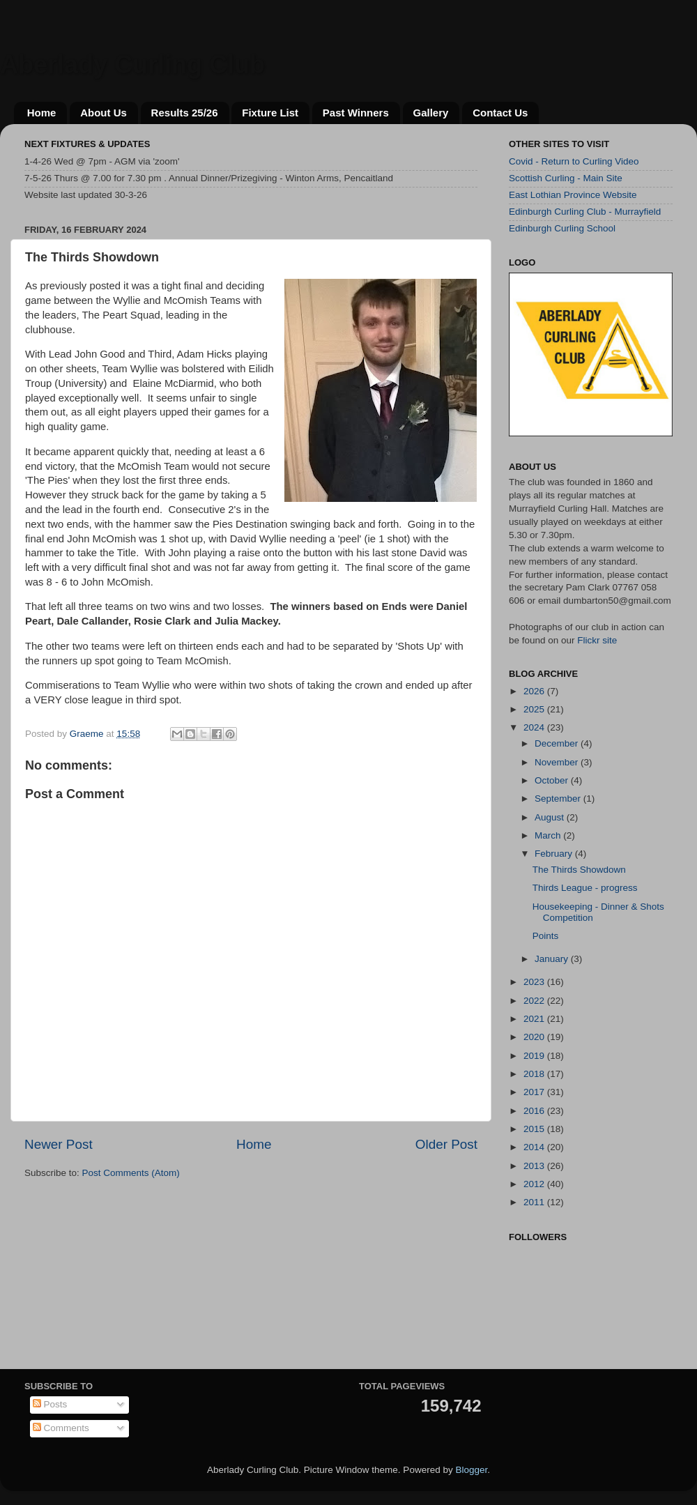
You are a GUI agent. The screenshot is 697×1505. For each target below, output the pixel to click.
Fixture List (270, 113)
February (555, 853)
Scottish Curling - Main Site (565, 178)
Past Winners (356, 113)
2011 (535, 1202)
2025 (535, 709)
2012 (535, 1184)
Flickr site (597, 640)
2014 (535, 1147)
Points (546, 936)
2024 (535, 727)
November (558, 762)
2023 (535, 982)
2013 (535, 1166)
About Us (103, 113)
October (553, 780)
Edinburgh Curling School (562, 228)
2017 (535, 1092)
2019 (535, 1056)
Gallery (431, 113)
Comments (61, 1428)
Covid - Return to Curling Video (574, 161)
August (551, 817)
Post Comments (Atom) (131, 1173)
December (558, 743)
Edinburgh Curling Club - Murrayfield (585, 211)
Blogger (471, 1470)
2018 (535, 1074)
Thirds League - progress (585, 888)
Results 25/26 (184, 113)
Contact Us (500, 113)
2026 (535, 691)
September (559, 798)
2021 (535, 1019)
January (553, 959)
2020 (535, 1037)
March (549, 835)
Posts (50, 1404)
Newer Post (58, 1144)
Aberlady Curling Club (132, 64)
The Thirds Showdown (579, 869)
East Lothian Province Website (573, 195)
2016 (535, 1111)
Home (41, 113)
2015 (535, 1129)
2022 (535, 1000)
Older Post (446, 1144)
